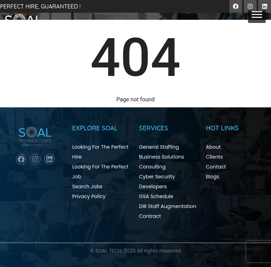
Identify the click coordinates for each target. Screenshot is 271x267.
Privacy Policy (89, 196)
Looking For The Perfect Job (100, 171)
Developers (153, 186)
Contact (216, 166)
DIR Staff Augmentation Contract (167, 211)
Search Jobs (87, 186)
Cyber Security (157, 176)
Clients (214, 156)
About (213, 146)
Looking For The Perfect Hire (100, 151)
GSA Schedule (156, 196)
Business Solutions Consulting (161, 161)
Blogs (212, 176)
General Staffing (159, 146)
